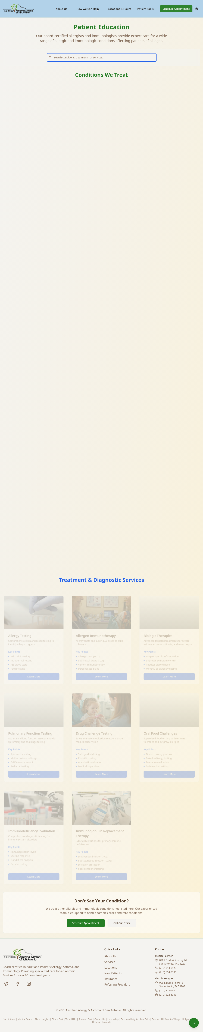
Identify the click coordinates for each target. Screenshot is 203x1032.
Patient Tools (146, 9)
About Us (63, 9)
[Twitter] (6, 983)
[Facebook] (17, 983)
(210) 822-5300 (167, 990)
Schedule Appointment (176, 8)
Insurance (111, 979)
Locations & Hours (119, 9)
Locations (110, 968)
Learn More (34, 172)
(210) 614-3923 (167, 968)
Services (109, 962)
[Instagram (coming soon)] (28, 983)
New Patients (113, 973)
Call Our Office (121, 923)
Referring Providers (117, 984)
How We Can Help (89, 9)
